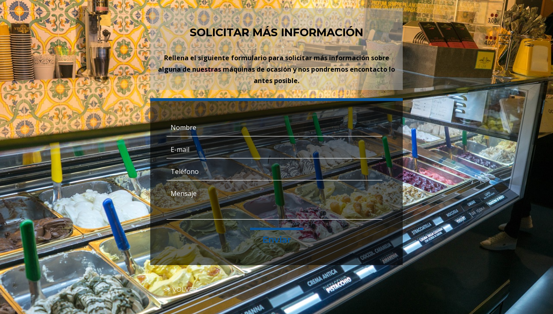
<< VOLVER (180, 289)
